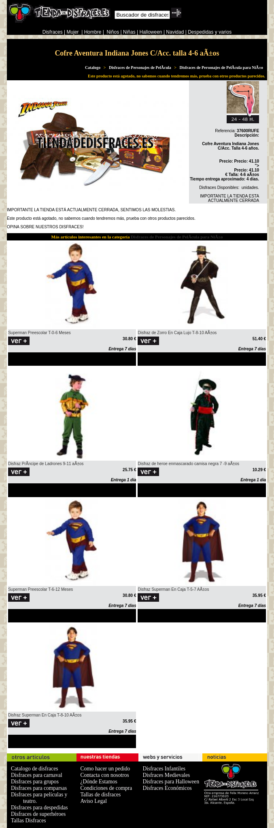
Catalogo (92, 67)
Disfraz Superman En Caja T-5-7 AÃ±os (173, 589)
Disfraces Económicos (166, 788)
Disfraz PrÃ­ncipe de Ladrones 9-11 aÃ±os (46, 463)
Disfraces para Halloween (170, 782)
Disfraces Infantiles (163, 769)
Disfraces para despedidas (39, 807)
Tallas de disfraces (101, 795)
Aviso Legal (94, 801)
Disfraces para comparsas (39, 788)
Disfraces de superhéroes (38, 814)
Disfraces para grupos (35, 782)
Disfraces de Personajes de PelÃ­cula (140, 67)
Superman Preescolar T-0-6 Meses (39, 332)
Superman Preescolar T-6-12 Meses (40, 589)
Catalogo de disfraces (34, 769)
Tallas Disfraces (28, 820)
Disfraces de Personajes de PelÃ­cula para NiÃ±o (221, 67)
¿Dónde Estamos (99, 782)
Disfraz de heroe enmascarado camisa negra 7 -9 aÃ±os (188, 463)
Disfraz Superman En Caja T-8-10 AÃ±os (45, 715)
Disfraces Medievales (166, 775)
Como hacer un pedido (105, 769)
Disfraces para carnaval (36, 775)
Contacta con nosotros (105, 775)
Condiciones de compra (106, 788)
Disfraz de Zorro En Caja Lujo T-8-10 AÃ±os (177, 332)
